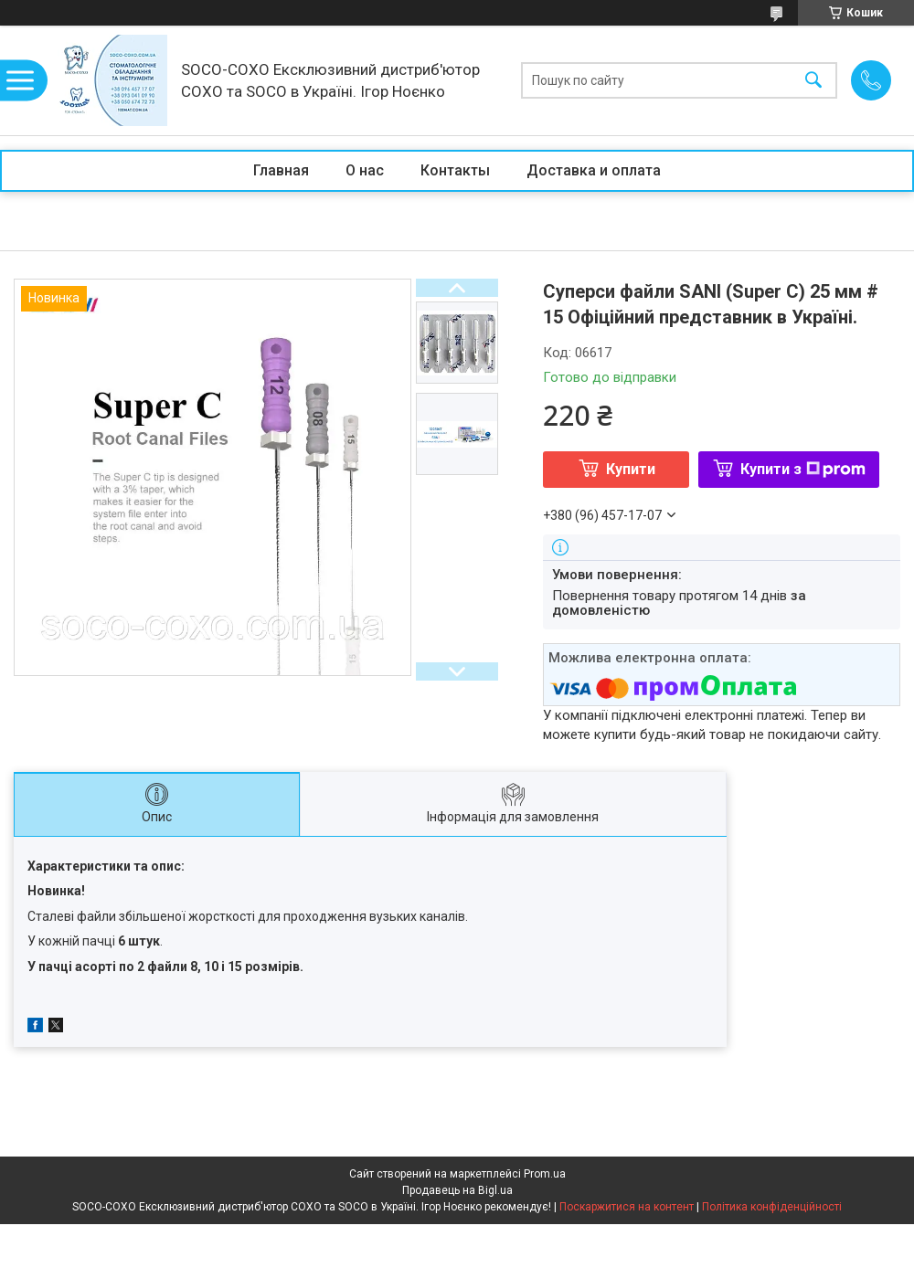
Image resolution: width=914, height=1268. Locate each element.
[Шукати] (813, 81)
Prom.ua (545, 1174)
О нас (364, 170)
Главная (281, 170)
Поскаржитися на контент (626, 1206)
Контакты (455, 170)
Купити (630, 469)
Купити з (803, 469)
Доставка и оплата (593, 170)
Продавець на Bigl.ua (457, 1190)
